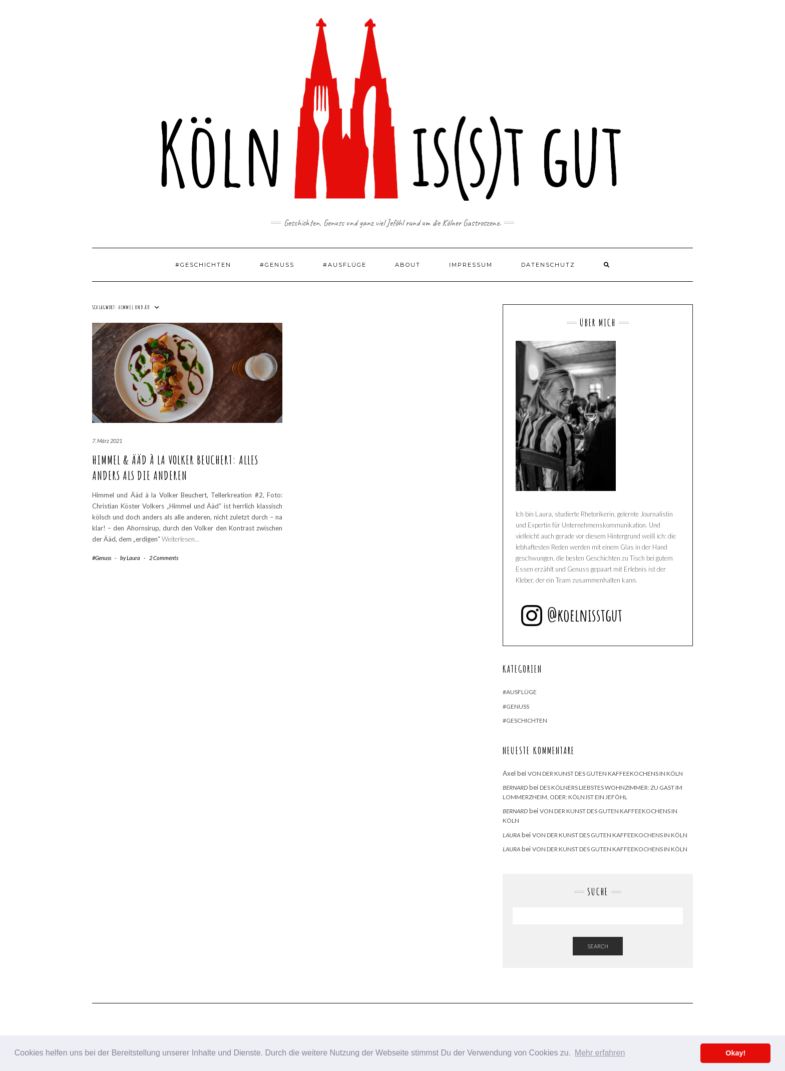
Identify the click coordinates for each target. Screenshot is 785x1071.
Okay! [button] (735, 1053)
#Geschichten (203, 264)
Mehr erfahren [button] (600, 1052)
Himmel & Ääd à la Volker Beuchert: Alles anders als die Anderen (175, 467)
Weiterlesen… (180, 539)
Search (597, 946)
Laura (511, 835)
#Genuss (277, 264)
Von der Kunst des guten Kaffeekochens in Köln (605, 773)
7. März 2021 (107, 440)
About (408, 264)
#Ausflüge (344, 264)
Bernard (515, 787)
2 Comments (163, 558)
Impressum (471, 264)
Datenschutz (548, 264)
